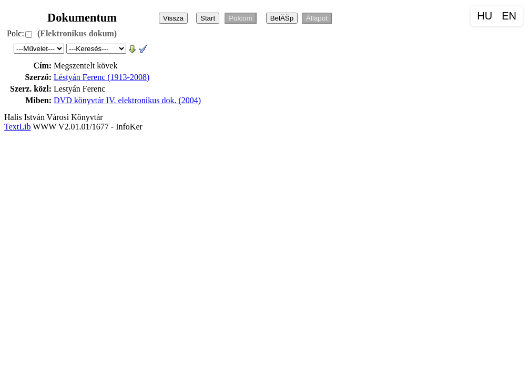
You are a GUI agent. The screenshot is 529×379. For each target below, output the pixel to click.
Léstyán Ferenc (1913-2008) (101, 77)
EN (509, 16)
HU (484, 16)
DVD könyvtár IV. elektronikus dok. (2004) (127, 100)
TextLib (17, 126)
